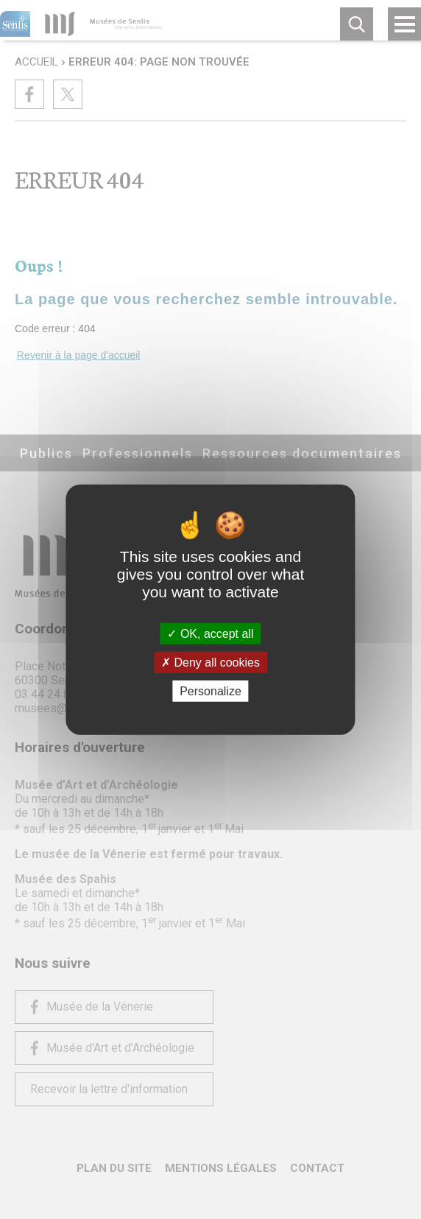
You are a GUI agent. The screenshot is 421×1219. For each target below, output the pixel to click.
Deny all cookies (210, 662)
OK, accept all (210, 633)
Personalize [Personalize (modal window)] (210, 691)
